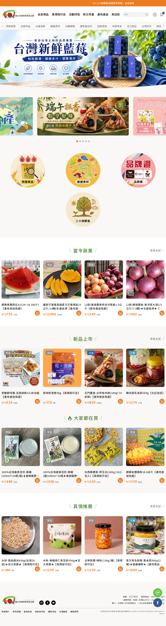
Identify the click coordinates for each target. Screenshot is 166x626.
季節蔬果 (11, 26)
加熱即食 (102, 26)
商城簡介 (6, 611)
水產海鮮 (40, 26)
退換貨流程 (40, 611)
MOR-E (161, 613)
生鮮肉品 (25, 26)
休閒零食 (117, 26)
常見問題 (17, 611)
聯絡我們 (74, 611)
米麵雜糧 (70, 26)
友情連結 (63, 611)
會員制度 (28, 611)
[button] (163, 26)
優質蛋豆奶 (86, 26)
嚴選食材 (55, 26)
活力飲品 (132, 26)
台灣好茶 (146, 26)
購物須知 (52, 611)
